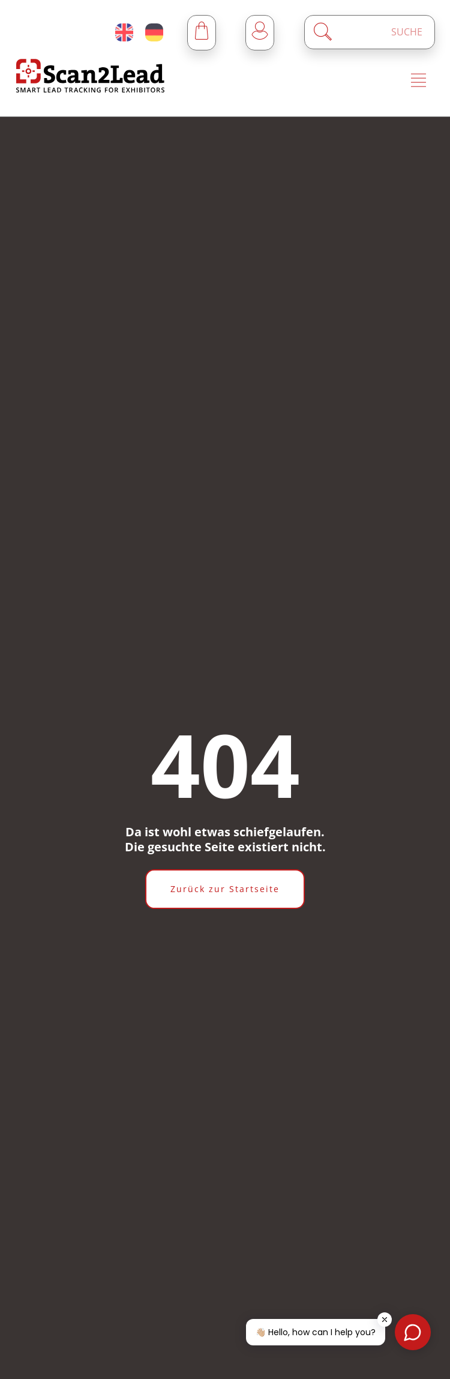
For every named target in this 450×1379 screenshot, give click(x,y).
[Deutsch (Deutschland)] (154, 32)
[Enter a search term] (380, 32)
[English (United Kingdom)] (124, 32)
